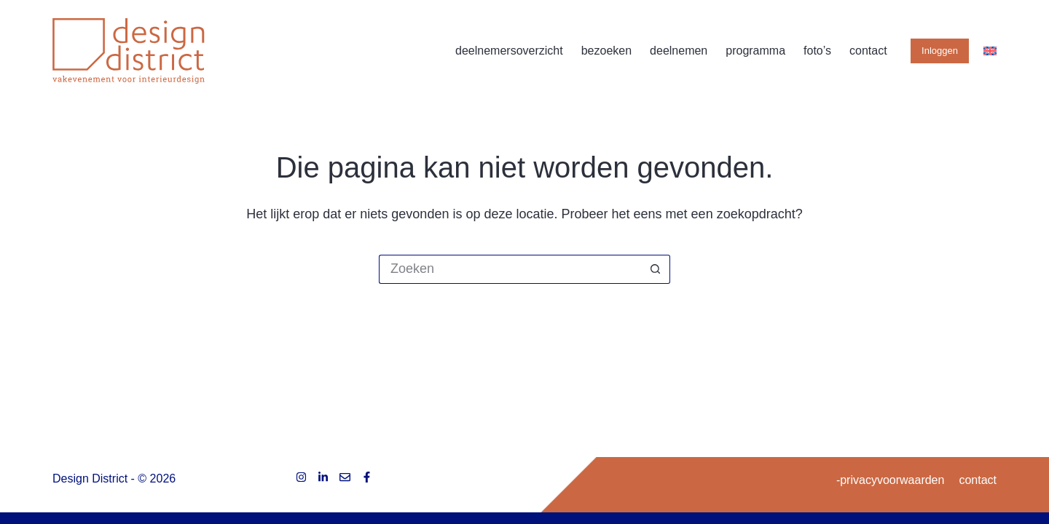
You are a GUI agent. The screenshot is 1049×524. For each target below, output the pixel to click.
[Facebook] (366, 477)
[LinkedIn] (323, 477)
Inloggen (940, 50)
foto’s (817, 50)
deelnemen (678, 50)
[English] (990, 51)
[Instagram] (301, 477)
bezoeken (606, 50)
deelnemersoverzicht (509, 50)
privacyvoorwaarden (892, 480)
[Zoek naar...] (510, 269)
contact (868, 50)
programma (755, 50)
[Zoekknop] (655, 269)
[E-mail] (344, 477)
